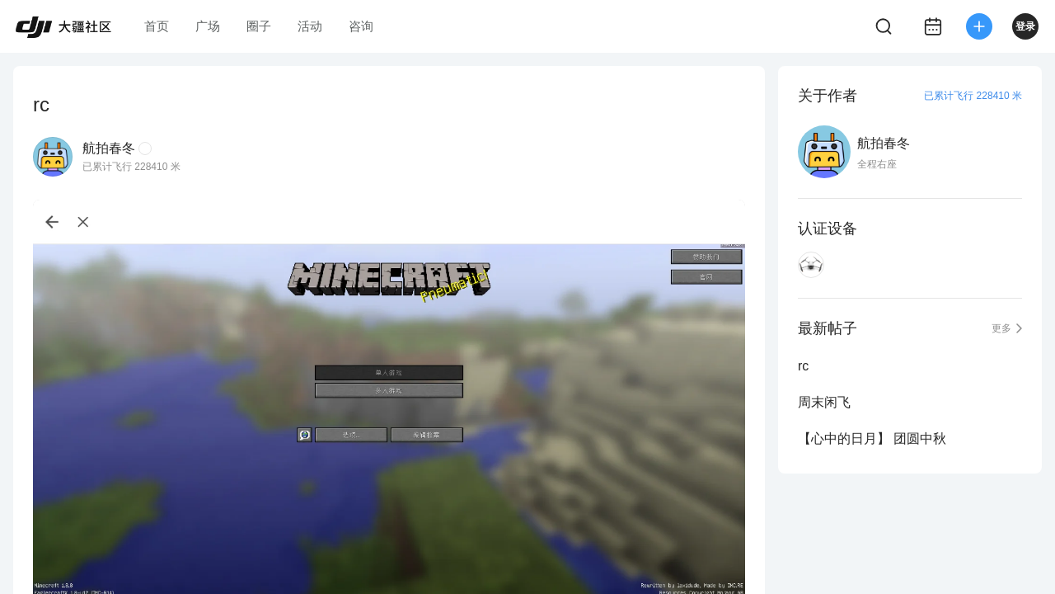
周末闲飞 (824, 402)
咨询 (361, 26)
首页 (156, 26)
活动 (310, 26)
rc (803, 366)
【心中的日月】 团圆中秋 (872, 438)
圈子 (258, 26)
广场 (207, 26)
